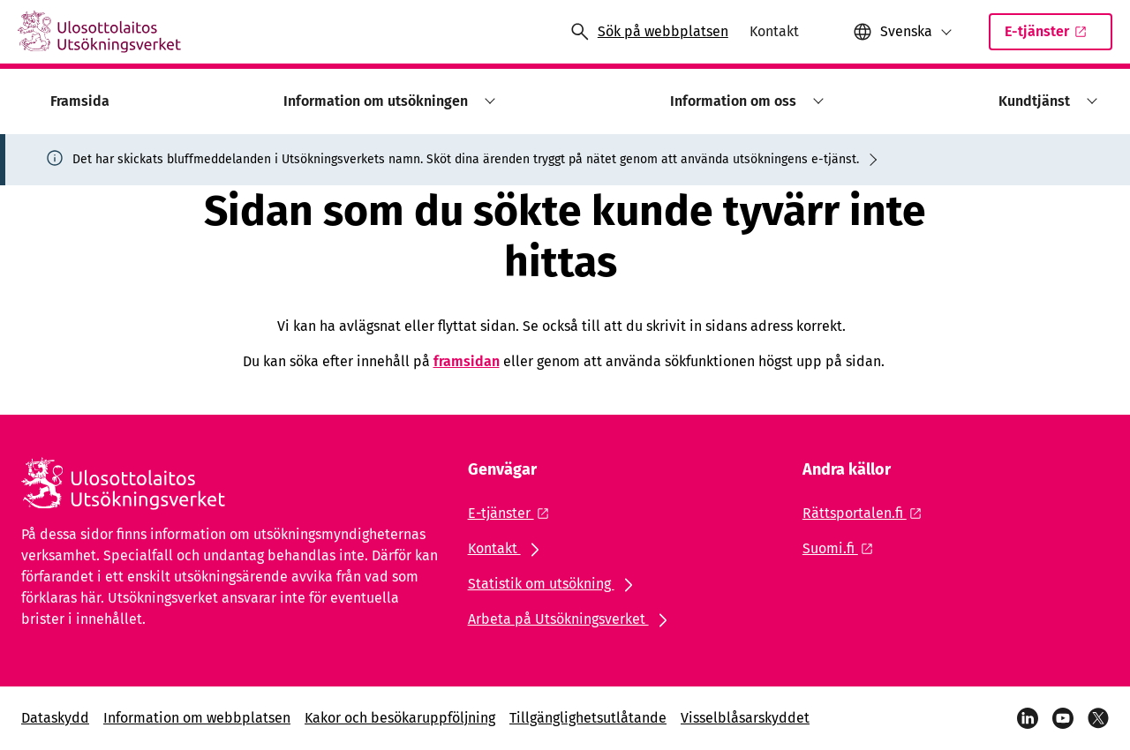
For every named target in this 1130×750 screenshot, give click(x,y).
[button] (903, 31)
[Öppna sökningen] (648, 31)
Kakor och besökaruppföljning (400, 717)
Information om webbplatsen (196, 717)
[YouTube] (1063, 718)
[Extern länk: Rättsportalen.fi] (866, 513)
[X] (1098, 718)
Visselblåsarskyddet (745, 717)
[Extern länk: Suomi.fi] (842, 548)
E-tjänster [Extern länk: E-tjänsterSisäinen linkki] (1055, 36)
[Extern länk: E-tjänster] (513, 513)
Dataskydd (55, 717)
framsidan (466, 361)
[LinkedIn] (1027, 718)
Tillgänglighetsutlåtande (588, 717)
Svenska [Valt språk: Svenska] (906, 31)
